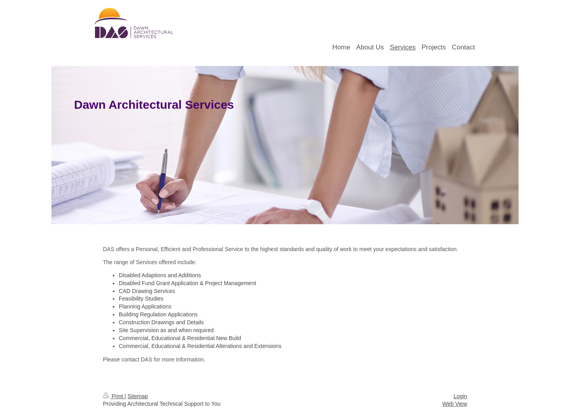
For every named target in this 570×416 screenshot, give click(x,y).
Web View (454, 404)
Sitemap (137, 396)
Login (460, 396)
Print (114, 396)
